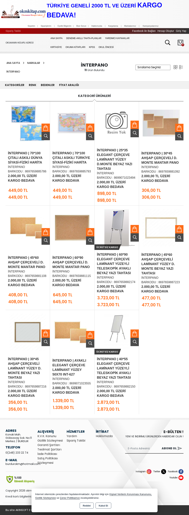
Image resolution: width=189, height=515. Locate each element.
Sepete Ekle (46, 128)
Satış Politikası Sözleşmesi (47, 460)
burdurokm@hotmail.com (23, 464)
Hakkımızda (96, 26)
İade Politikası (47, 454)
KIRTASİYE (56, 47)
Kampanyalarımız (151, 26)
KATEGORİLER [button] (14, 85)
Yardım (72, 436)
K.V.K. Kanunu (46, 436)
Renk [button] (32, 85)
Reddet (86, 505)
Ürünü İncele (46, 136)
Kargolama (113, 26)
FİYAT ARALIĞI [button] (69, 85)
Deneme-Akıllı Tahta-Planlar (84, 38)
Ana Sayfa (57, 38)
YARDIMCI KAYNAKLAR (117, 38)
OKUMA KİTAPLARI (75, 47)
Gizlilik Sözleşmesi (50, 440)
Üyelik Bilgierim (64, 26)
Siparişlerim (46, 26)
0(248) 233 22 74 (17, 453)
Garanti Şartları (48, 445)
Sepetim (31, 26)
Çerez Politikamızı (70, 498)
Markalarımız (130, 26)
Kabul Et (103, 505)
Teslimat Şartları (49, 449)
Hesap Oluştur (165, 30)
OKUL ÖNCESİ (106, 47)
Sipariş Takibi (13, 30)
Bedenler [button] (48, 85)
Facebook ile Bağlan (144, 30)
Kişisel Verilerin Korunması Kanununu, (130, 494)
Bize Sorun (81, 26)
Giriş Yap (181, 30)
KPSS (92, 47)
